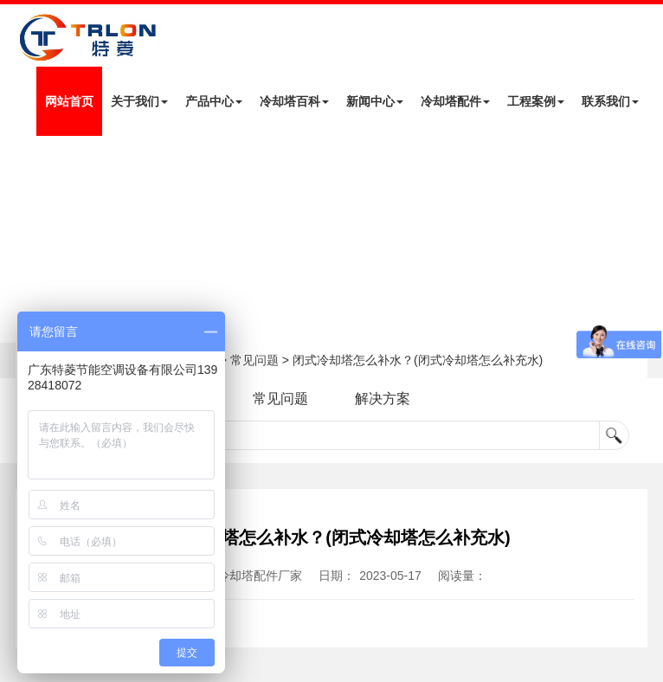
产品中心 (213, 101)
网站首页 (69, 101)
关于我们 (139, 101)
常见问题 (254, 360)
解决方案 (382, 398)
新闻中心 (374, 101)
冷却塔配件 (455, 101)
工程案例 (535, 101)
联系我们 (610, 101)
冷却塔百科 (294, 101)
